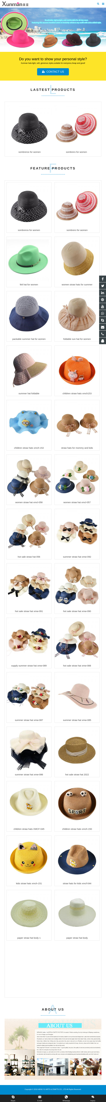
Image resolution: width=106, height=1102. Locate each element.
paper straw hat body (77, 938)
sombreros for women (29, 230)
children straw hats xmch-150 (77, 829)
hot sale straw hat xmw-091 (29, 611)
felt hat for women (29, 284)
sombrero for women (77, 230)
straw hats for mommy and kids (77, 448)
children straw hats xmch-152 (29, 448)
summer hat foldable (29, 393)
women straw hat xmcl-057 (77, 502)
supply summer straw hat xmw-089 (29, 665)
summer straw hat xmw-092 (77, 556)
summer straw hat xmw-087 (29, 720)
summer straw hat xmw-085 (77, 720)
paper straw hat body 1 (29, 938)
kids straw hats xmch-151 (29, 883)
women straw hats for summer (77, 284)
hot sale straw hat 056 (29, 556)
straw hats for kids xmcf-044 (77, 883)
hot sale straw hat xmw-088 (77, 665)
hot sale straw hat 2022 (77, 774)
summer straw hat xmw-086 (29, 774)
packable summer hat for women (29, 339)
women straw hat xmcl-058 (28, 502)
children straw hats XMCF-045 (29, 829)
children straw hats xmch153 (76, 393)
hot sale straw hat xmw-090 (77, 611)
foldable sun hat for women (77, 339)
